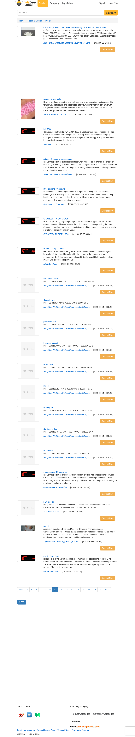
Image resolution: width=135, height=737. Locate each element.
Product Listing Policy (46, 730)
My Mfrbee (67, 3)
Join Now (113, 3)
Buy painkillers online (53, 99)
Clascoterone (49, 300)
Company (54, 3)
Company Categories (103, 714)
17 (95, 590)
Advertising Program (80, 730)
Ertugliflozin (49, 386)
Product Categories (80, 714)
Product (43, 3)
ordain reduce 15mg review (55, 472)
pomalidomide (50, 321)
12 (66, 590)
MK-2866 (47, 129)
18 (100, 590)
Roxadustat (48, 364)
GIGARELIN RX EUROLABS (56, 219)
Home (22, 21)
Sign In (102, 3)
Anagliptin (48, 526)
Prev (21, 590)
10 (55, 590)
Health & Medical (35, 21)
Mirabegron (48, 407)
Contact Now (107, 49)
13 (72, 590)
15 (83, 590)
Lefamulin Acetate (51, 343)
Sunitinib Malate (50, 429)
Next (107, 590)
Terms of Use (63, 730)
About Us (31, 730)
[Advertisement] (67, 75)
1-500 (21, 602)
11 (61, 590)
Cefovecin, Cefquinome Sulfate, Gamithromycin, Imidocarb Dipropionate (75, 27)
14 (78, 590)
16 (89, 590)
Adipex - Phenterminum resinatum (58, 159)
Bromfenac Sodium (52, 278)
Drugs (48, 21)
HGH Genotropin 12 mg (54, 249)
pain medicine (50, 502)
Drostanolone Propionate (54, 189)
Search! (111, 12)
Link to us (21, 730)
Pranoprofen (49, 450)
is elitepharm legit (51, 556)
